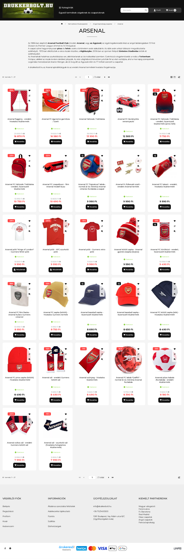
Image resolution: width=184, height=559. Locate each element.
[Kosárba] (19, 141)
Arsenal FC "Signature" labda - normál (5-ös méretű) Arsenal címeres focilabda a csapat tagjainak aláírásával (92, 188)
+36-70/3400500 (100, 511)
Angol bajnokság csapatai (102, 24)
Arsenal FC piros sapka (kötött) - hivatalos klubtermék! (19, 378)
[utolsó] (109, 77)
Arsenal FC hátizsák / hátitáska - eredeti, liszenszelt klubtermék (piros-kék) (164, 121)
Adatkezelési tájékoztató (59, 511)
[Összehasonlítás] (29, 95)
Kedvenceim (8, 526)
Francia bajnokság (146, 522)
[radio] (174, 77)
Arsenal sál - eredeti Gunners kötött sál (55, 378)
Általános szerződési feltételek (61, 506)
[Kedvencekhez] (29, 90)
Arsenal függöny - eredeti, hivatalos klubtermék (19, 120)
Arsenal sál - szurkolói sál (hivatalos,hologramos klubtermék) (55, 445)
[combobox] (134, 10)
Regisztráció (8, 511)
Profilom (6, 516)
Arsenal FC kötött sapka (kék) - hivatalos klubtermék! (164, 313)
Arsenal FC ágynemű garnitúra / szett (56, 120)
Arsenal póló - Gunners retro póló (92, 250)
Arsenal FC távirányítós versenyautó (128, 120)
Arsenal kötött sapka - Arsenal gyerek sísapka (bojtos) (128, 250)
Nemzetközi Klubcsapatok (78, 24)
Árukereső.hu (66, 550)
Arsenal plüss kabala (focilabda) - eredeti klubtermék (164, 379)
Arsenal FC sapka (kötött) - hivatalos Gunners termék (55, 313)
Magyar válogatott (147, 506)
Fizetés (51, 516)
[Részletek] (19, 269)
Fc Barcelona (144, 512)
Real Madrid (144, 514)
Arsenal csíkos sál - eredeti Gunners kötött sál (19, 444)
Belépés (6, 506)
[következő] (105, 77)
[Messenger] (10, 548)
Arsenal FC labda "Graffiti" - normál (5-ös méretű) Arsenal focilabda (128, 379)
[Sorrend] (179, 77)
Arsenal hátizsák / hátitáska (92, 119)
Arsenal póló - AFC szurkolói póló (56, 250)
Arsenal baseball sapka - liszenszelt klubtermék (92, 313)
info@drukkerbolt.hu (102, 506)
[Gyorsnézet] (29, 100)
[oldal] (88, 77)
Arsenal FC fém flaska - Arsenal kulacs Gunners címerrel (19, 314)
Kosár (5, 521)
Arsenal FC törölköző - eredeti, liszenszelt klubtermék (165, 250)
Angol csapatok (145, 520)
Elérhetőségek (54, 526)
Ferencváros (144, 509)
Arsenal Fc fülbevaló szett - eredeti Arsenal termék (128, 185)
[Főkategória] (62, 24)
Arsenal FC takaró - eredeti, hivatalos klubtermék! (164, 185)
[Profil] (157, 10)
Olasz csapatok (145, 517)
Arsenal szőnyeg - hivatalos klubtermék (92, 378)
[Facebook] (5, 548)
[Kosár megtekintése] (171, 10)
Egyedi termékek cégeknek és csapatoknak (82, 13)
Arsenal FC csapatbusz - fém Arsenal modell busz (56, 185)
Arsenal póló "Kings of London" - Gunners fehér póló (19, 250)
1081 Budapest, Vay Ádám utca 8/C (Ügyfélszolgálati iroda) (109, 517)
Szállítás (51, 521)
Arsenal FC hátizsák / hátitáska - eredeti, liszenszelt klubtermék (19, 186)
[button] (66, 7)
